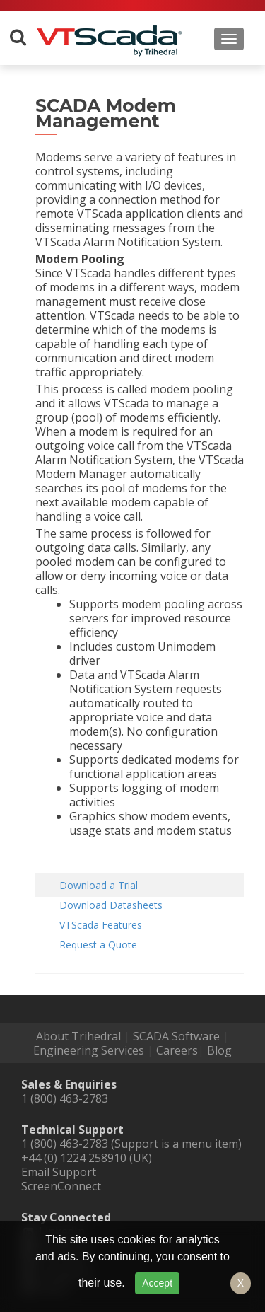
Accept (157, 1283)
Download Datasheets (111, 905)
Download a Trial (98, 885)
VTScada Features (100, 924)
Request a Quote (98, 944)
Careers (177, 1050)
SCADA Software (176, 1036)
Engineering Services (88, 1050)
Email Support (58, 1172)
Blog (219, 1050)
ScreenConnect (61, 1186)
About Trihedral (78, 1036)
